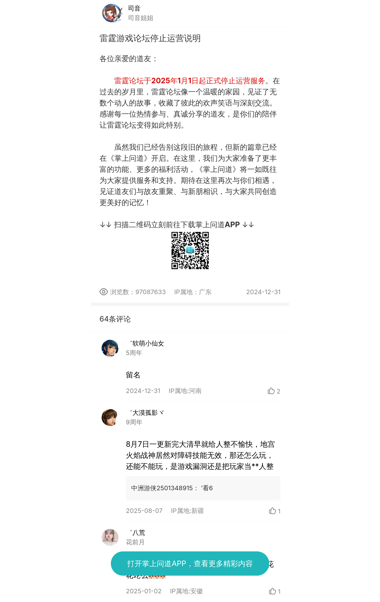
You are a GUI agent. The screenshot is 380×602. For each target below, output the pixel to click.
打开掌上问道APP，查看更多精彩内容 (190, 563)
